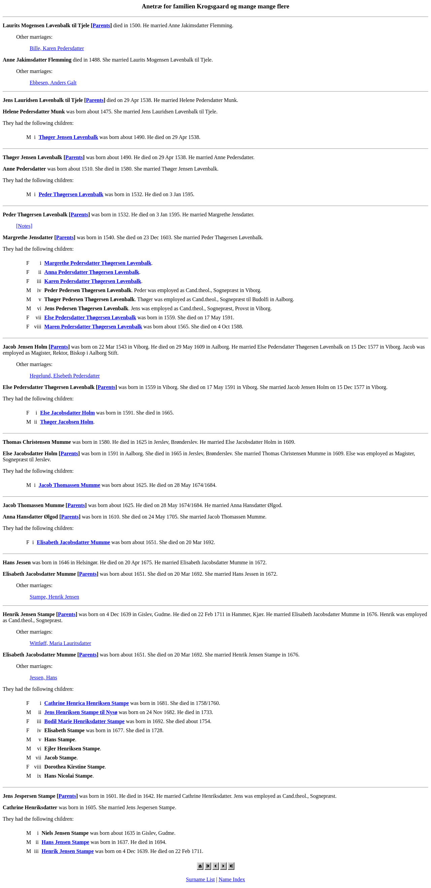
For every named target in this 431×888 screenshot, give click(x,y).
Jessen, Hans (43, 677)
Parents (101, 25)
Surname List (200, 879)
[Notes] (24, 226)
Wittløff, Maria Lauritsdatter (60, 643)
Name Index (232, 879)
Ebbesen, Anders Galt (53, 82)
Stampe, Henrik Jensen (54, 597)
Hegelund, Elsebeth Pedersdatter (65, 376)
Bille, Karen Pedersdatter (57, 48)
